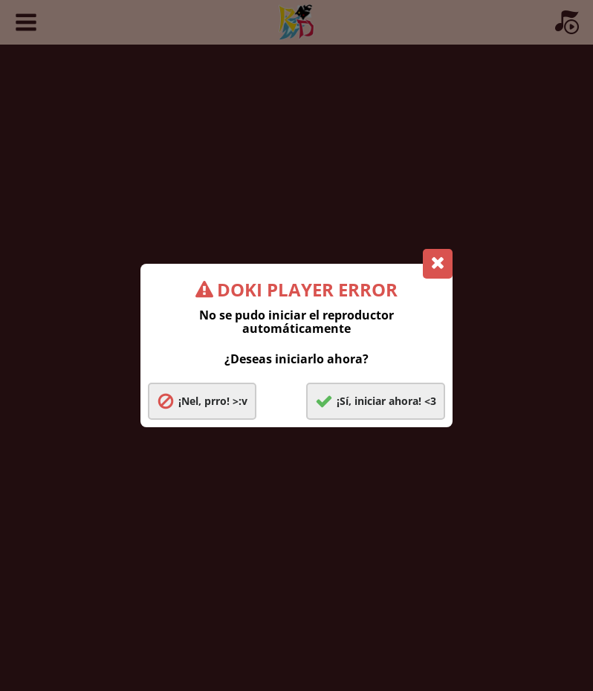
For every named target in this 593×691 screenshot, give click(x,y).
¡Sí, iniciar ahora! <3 (386, 401)
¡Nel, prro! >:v (212, 401)
